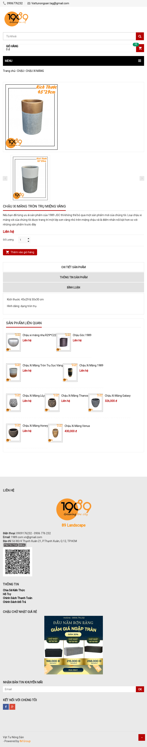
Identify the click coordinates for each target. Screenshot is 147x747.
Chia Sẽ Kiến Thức (14, 590)
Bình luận (73, 287)
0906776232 (13, 3)
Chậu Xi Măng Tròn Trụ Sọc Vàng (43, 365)
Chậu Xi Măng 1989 (91, 365)
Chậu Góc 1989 (82, 335)
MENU (8, 60)
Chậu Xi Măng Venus (77, 425)
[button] (73, 61)
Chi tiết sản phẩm (73, 267)
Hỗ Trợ (7, 594)
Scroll (141, 737)
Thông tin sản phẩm (73, 277)
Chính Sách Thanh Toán (17, 598)
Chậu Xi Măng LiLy (34, 395)
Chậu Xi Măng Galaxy (118, 395)
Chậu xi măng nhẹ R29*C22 (39, 335)
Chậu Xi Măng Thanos (74, 395)
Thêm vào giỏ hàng (22, 252)
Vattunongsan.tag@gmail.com (48, 3)
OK (140, 689)
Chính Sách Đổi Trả (14, 602)
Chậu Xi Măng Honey (35, 425)
